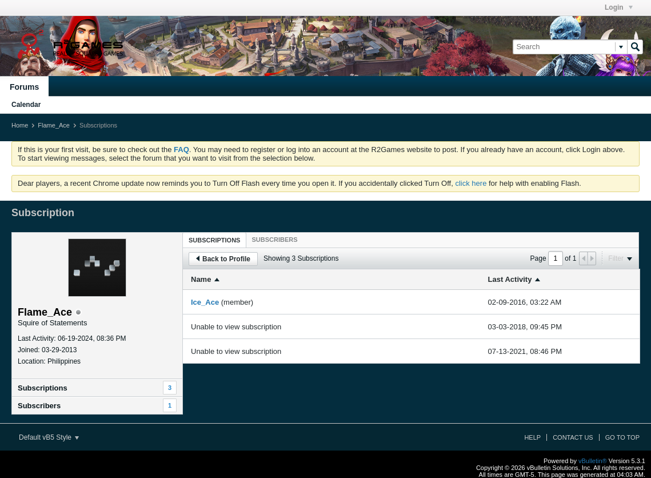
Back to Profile (223, 259)
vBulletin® (592, 460)
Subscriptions (42, 388)
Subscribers (39, 405)
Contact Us (573, 437)
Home (19, 125)
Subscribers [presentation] (274, 239)
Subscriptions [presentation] (214, 240)
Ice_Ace (205, 302)
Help (532, 437)
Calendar (26, 105)
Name (201, 279)
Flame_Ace (54, 125)
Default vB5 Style (49, 437)
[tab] (214, 240)
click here (470, 183)
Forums (24, 86)
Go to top (622, 437)
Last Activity (510, 279)
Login (619, 7)
